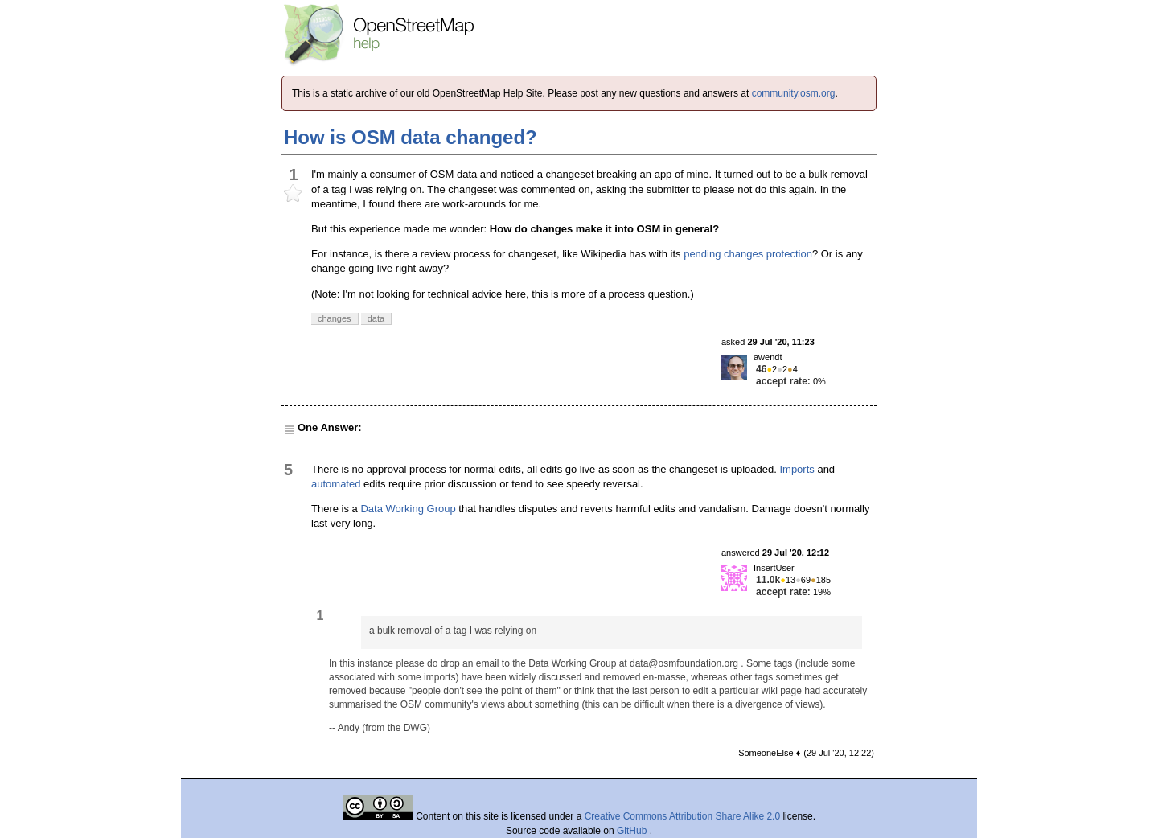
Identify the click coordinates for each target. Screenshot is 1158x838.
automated (335, 484)
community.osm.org (794, 93)
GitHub (633, 830)
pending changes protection (748, 254)
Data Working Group (407, 509)
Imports (796, 469)
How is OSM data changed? (410, 137)
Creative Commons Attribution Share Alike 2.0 (682, 816)
